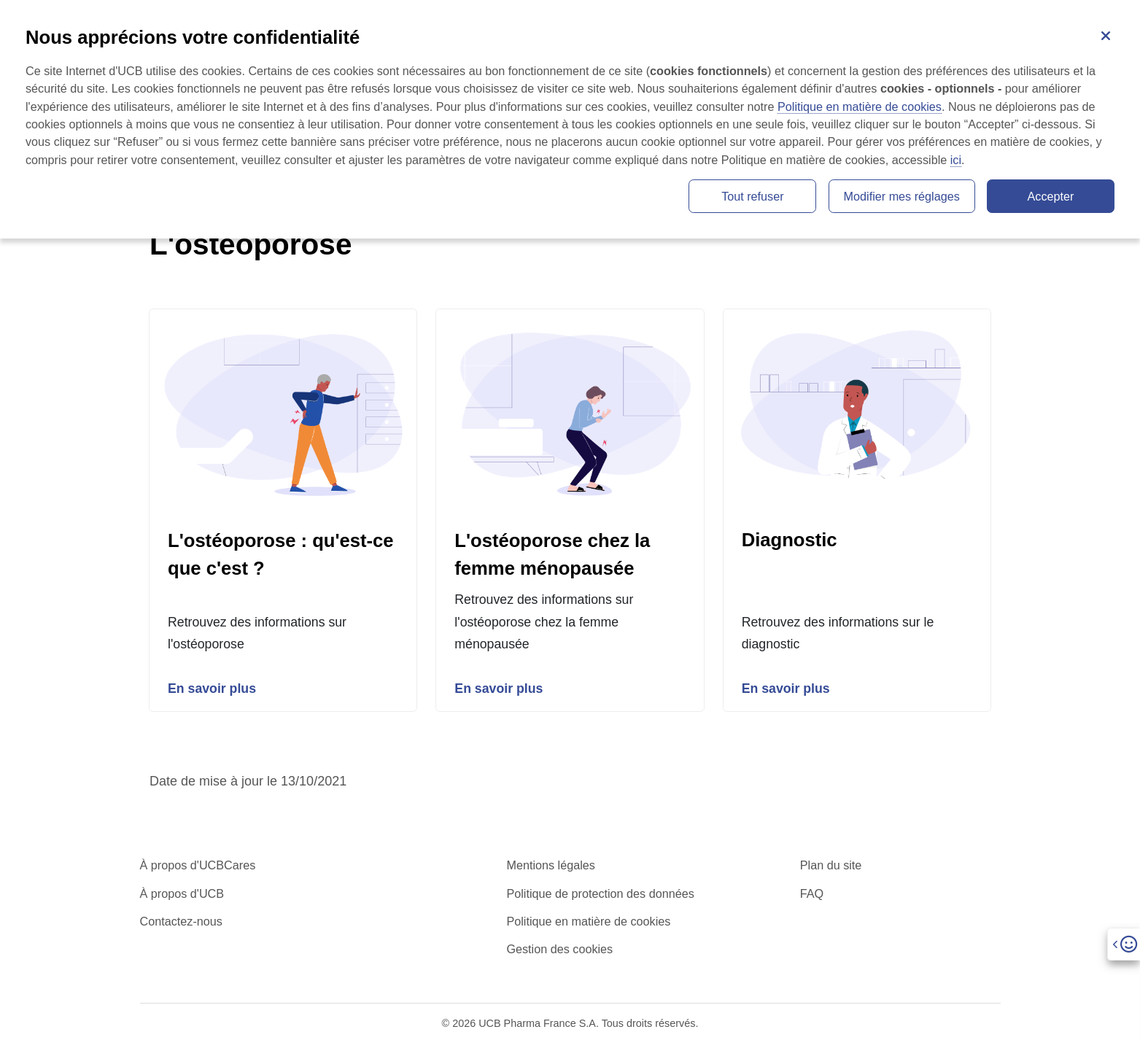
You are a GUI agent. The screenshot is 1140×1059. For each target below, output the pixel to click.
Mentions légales (550, 866)
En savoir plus (212, 689)
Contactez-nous (181, 921)
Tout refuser (752, 196)
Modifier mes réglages (902, 196)
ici (955, 159)
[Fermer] (1105, 34)
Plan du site (831, 866)
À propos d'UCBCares (198, 866)
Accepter (1051, 196)
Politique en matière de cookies (588, 921)
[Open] (1123, 944)
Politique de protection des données (600, 894)
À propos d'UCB (182, 894)
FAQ (811, 894)
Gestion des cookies (559, 950)
